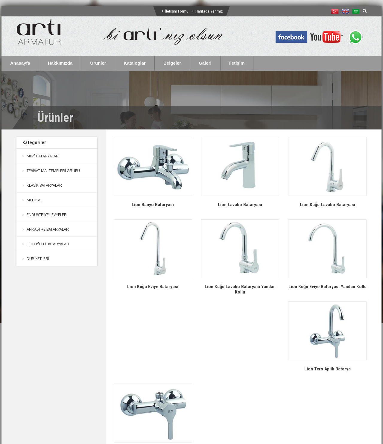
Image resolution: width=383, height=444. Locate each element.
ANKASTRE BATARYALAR (48, 229)
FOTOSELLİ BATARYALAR (48, 243)
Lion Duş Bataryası (240, 374)
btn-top (192, 398)
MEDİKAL (34, 199)
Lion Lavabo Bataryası (240, 204)
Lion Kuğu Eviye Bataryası (153, 286)
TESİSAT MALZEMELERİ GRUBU (53, 170)
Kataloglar (135, 63)
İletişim (237, 63)
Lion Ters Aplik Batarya (153, 374)
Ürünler (98, 63)
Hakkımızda (60, 63)
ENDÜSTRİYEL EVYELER (47, 214)
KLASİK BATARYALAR (44, 185)
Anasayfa (20, 63)
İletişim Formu (177, 11)
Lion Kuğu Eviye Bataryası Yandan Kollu (327, 289)
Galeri (205, 63)
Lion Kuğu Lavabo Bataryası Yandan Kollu (240, 289)
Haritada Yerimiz (209, 11)
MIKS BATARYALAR (43, 155)
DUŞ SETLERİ (38, 258)
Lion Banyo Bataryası (153, 204)
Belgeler (172, 63)
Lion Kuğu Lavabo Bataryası (327, 204)
